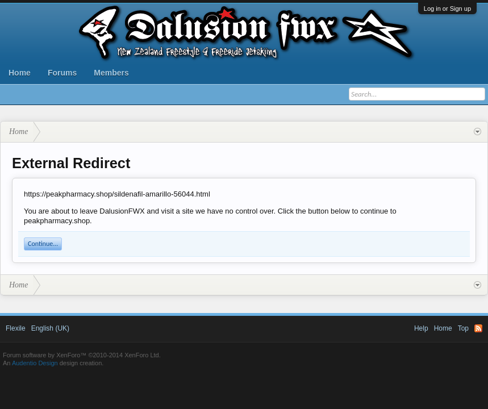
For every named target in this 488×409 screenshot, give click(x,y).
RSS (478, 328)
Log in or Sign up (447, 8)
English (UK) (50, 328)
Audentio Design (35, 363)
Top (463, 328)
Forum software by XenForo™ (82, 355)
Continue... (43, 244)
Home (20, 72)
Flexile (16, 328)
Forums (62, 72)
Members (111, 72)
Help (421, 328)
